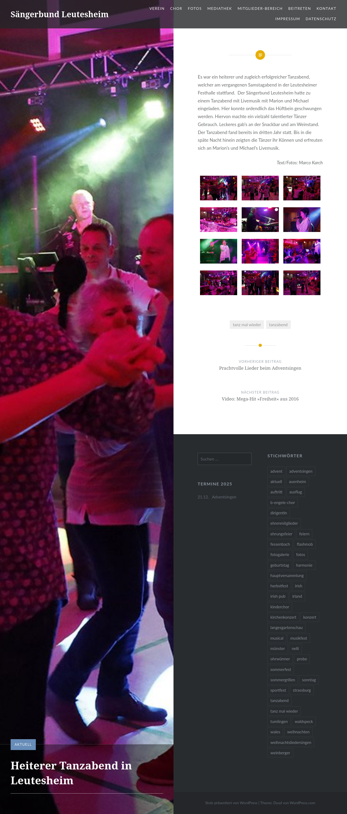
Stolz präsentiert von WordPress (231, 802)
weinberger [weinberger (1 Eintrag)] (280, 752)
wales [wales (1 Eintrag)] (275, 731)
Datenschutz (321, 18)
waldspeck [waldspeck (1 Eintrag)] (304, 721)
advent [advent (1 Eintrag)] (276, 471)
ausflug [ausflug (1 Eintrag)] (295, 491)
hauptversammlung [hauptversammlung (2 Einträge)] (286, 575)
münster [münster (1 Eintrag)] (277, 648)
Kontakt (326, 8)
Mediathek (219, 8)
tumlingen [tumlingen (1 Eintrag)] (279, 721)
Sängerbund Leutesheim (60, 14)
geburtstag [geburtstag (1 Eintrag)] (279, 565)
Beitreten (299, 8)
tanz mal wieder (247, 324)
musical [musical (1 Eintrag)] (276, 638)
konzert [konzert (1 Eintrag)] (309, 617)
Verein (156, 8)
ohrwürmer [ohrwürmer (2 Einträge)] (280, 658)
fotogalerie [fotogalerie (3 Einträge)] (279, 554)
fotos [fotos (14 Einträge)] (300, 554)
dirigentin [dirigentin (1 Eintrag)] (278, 512)
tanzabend (278, 324)
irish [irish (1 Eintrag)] (298, 585)
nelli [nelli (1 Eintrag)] (295, 648)
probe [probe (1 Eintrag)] (302, 658)
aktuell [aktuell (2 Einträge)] (276, 481)
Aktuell (23, 744)
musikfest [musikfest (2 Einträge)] (298, 638)
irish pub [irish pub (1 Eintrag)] (277, 596)
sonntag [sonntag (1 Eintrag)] (309, 679)
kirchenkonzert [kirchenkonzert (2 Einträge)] (283, 617)
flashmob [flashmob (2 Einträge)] (305, 544)
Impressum (287, 18)
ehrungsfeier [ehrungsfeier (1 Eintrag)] (281, 533)
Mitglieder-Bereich (260, 8)
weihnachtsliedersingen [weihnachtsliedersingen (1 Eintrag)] (290, 742)
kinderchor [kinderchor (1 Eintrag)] (279, 606)
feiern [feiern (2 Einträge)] (304, 533)
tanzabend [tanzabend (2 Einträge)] (279, 700)
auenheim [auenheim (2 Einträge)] (297, 481)
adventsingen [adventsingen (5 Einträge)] (300, 471)
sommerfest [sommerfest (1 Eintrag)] (280, 669)
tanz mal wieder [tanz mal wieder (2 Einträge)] (284, 711)
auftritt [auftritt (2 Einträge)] (276, 491)
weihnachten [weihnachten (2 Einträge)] (298, 731)
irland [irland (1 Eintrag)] (297, 596)
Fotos (195, 8)
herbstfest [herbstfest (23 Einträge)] (279, 585)
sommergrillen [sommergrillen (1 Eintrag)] (282, 679)
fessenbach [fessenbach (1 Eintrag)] (280, 544)
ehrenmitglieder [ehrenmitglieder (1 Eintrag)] (284, 523)
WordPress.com (302, 802)
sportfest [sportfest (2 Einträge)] (278, 690)
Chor (176, 8)
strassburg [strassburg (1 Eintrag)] (302, 690)
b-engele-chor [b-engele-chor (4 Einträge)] (282, 502)
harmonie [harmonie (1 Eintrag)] (304, 565)
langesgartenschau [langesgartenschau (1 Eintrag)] (286, 627)
